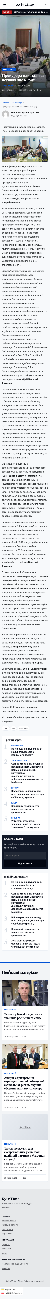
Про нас (6, 1244)
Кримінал (15, 818)
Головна (5, 103)
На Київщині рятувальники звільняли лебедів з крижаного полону (26, 751)
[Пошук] (45, 4)
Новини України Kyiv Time (25, 112)
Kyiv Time (10, 1199)
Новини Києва (9, 1220)
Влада (14, 803)
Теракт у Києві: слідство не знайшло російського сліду (23, 1016)
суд (13, 728)
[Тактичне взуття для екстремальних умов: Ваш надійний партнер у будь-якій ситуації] (25, 1127)
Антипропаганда (19, 761)
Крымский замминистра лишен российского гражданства (25, 809)
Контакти (6, 1248)
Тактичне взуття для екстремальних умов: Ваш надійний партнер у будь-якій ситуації (24, 1154)
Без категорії (9, 70)
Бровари (15, 788)
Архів (4, 1253)
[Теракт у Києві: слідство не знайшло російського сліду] (25, 993)
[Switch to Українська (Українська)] (11, 1289)
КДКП (5, 728)
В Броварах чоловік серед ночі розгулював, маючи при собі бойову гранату (27, 794)
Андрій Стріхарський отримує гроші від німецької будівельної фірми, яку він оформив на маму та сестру (24, 1083)
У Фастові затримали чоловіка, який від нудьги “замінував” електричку (25, 824)
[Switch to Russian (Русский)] (11, 1293)
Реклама (6, 1268)
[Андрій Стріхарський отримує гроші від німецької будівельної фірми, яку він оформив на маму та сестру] (25, 1056)
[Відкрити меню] (5, 4)
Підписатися (25, 863)
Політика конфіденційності (15, 1264)
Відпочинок (7, 1229)
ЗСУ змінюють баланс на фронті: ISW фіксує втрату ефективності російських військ (31, 12)
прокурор (23, 728)
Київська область (10, 1225)
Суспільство (17, 746)
